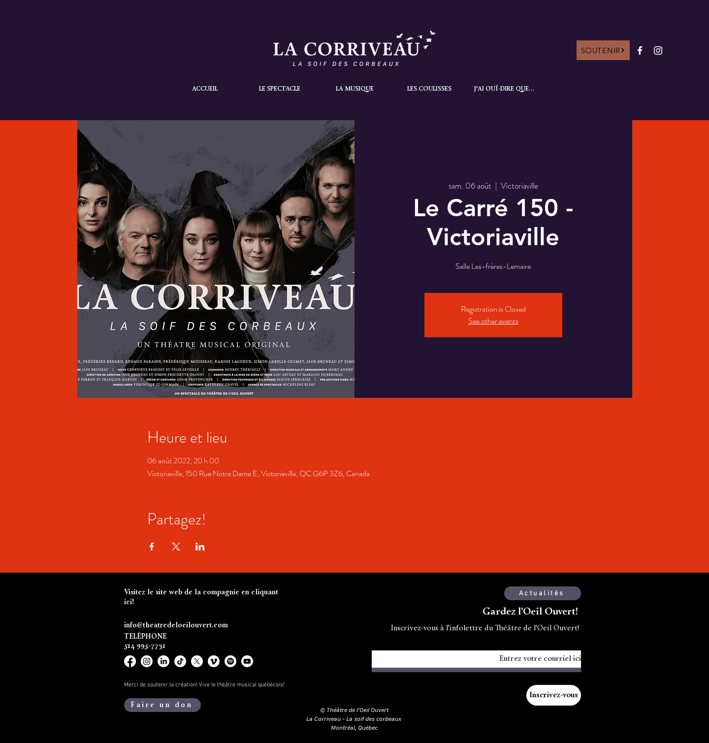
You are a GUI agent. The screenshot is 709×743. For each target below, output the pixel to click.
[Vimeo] (214, 661)
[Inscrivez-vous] (553, 695)
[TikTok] (180, 661)
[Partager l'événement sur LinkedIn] (200, 546)
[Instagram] (658, 50)
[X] (197, 661)
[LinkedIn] (163, 661)
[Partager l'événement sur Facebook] (152, 546)
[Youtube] (247, 661)
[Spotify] (230, 661)
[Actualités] (542, 593)
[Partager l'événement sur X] (176, 546)
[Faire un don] (162, 705)
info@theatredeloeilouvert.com (176, 625)
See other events (493, 320)
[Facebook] (639, 50)
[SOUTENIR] (603, 50)
